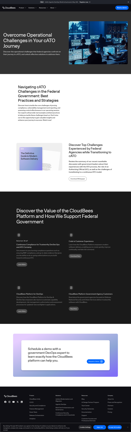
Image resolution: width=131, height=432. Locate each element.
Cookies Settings (85, 427)
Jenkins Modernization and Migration (64, 400)
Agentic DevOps (61, 404)
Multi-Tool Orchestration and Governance (65, 408)
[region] (65, 427)
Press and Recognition (115, 402)
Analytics (32, 418)
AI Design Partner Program (90, 402)
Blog (83, 399)
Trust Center (86, 405)
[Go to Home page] (8, 8)
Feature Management (36, 409)
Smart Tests (33, 412)
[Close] (127, 427)
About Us (111, 399)
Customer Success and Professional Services (89, 419)
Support (84, 415)
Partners (110, 405)
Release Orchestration (36, 415)
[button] (23, 8)
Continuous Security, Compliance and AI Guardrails (65, 414)
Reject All (100, 427)
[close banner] (128, 2)
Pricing (110, 412)
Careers (110, 409)
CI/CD (31, 402)
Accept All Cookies (115, 427)
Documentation (87, 412)
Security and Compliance (37, 405)
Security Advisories (88, 409)
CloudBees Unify (34, 399)
